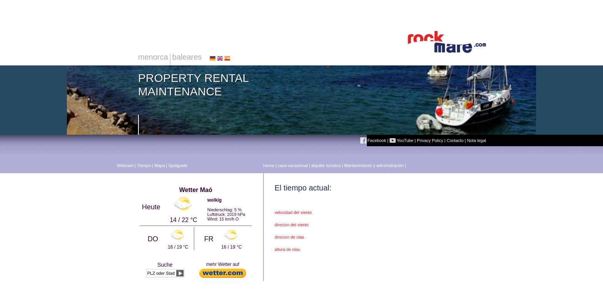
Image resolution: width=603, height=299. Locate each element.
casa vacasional (293, 165)
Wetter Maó (195, 190)
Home (268, 165)
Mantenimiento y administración (374, 165)
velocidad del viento (293, 212)
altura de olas (287, 249)
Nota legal (476, 140)
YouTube (401, 140)
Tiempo (144, 165)
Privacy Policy (430, 140)
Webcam (125, 165)
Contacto (454, 140)
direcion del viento (292, 224)
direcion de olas (289, 237)
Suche (165, 265)
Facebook (373, 140)
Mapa (159, 165)
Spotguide (178, 165)
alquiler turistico (326, 165)
